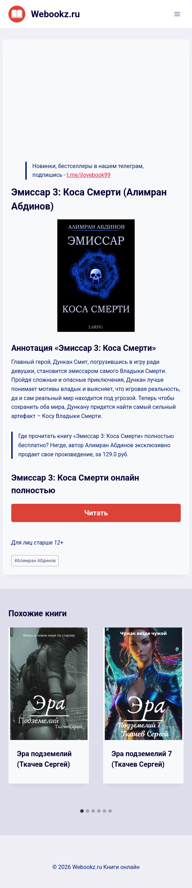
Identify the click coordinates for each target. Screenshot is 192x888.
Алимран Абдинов (35, 560)
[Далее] (171, 716)
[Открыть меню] (177, 13)
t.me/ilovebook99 (89, 175)
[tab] (82, 811)
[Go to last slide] (21, 716)
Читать (96, 513)
